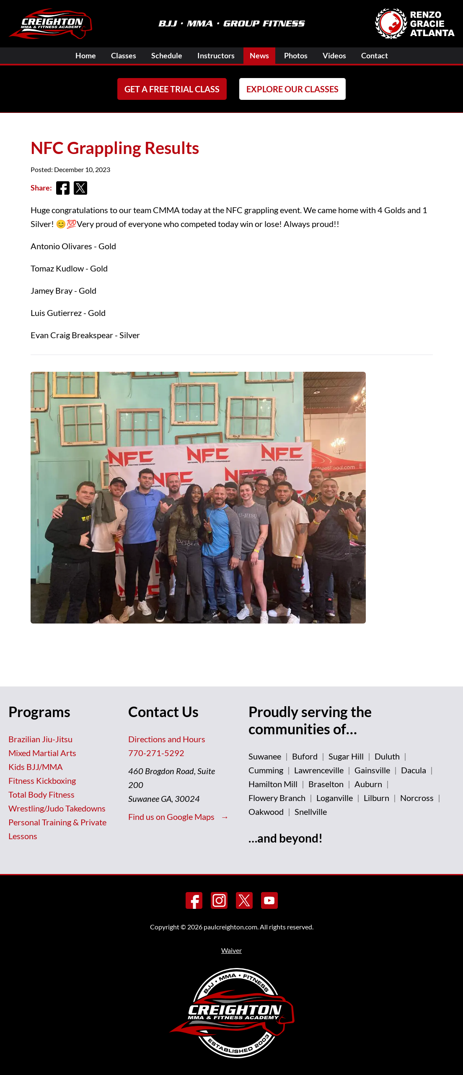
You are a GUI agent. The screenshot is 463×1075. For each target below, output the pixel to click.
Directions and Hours (166, 739)
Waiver (231, 950)
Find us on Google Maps (172, 816)
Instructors (216, 55)
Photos (296, 55)
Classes (123, 55)
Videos (334, 55)
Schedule (166, 55)
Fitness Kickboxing (42, 780)
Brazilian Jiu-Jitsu (40, 739)
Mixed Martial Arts (42, 753)
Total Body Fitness (41, 794)
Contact (374, 55)
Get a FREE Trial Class (172, 89)
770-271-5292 (156, 753)
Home (85, 55)
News (259, 55)
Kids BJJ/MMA (35, 767)
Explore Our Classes (292, 89)
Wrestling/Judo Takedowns (57, 808)
